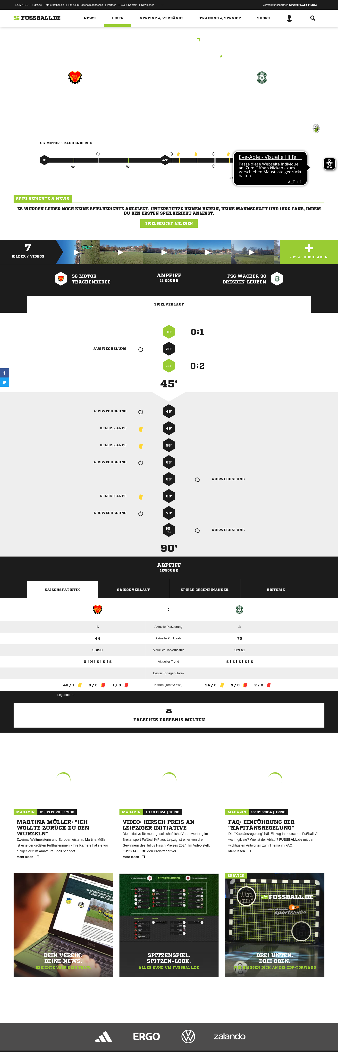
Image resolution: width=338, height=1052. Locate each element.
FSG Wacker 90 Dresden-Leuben (262, 101)
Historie (276, 589)
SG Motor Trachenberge (74, 98)
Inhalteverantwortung (126, 1040)
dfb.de (38, 4)
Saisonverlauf (133, 589)
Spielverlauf (169, 304)
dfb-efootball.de (55, 4)
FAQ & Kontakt (128, 4)
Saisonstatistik (62, 589)
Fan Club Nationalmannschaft (85, 4)
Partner (111, 4)
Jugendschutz (101, 1040)
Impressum (20, 1040)
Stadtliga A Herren (169, 40)
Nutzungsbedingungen (74, 1040)
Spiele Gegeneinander (204, 589)
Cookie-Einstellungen (156, 1040)
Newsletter (147, 4)
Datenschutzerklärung (44, 1040)
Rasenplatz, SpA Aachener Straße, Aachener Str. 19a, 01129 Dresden (169, 56)
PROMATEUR (22, 4)
